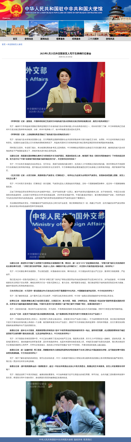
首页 (15, 39)
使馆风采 (110, 39)
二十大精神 (93, 39)
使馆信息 (29, 39)
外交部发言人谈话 (15, 44)
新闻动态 (44, 39)
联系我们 (87, 439)
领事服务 (60, 39)
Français (6, 18)
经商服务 (76, 39)
